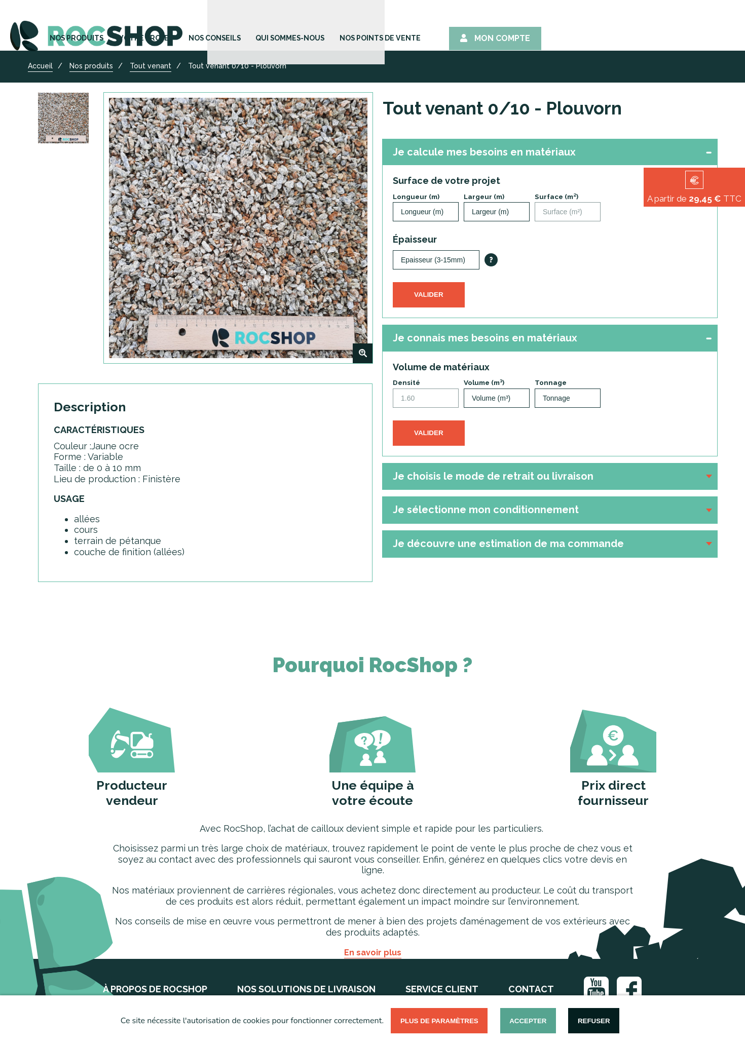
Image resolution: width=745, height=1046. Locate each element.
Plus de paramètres (439, 1021)
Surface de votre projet (446, 180)
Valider (428, 294)
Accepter (527, 1021)
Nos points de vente (556, 26)
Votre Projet (295, 26)
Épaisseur (415, 239)
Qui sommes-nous (455, 26)
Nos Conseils (371, 26)
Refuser (594, 1021)
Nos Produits (218, 26)
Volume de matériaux (441, 367)
